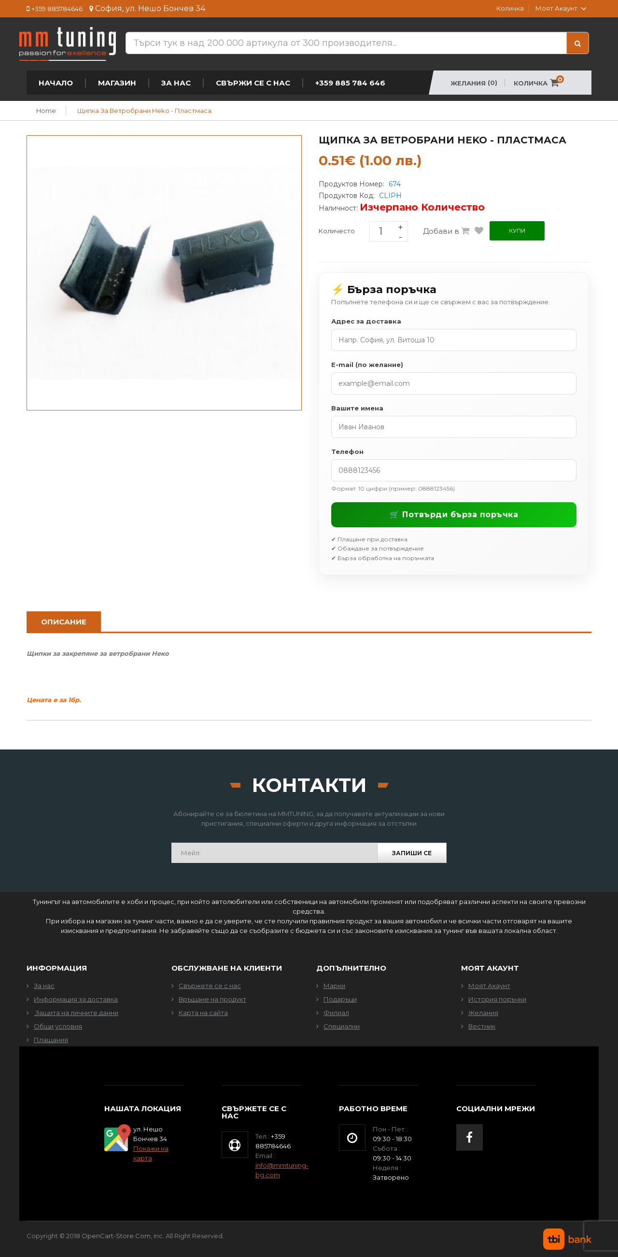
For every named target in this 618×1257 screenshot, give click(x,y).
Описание (63, 621)
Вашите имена (357, 408)
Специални (341, 1026)
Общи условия (58, 1026)
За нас (44, 985)
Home (46, 110)
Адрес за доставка (366, 321)
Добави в (446, 231)
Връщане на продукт (212, 999)
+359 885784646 (57, 9)
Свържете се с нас (210, 985)
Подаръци (340, 999)
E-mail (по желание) (367, 364)
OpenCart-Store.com (116, 1236)
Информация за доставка (76, 999)
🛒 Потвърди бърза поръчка (454, 514)
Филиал (336, 1013)
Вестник (481, 1026)
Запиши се (412, 853)
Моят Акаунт (489, 985)
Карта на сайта (203, 1013)
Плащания (51, 1040)
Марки (334, 985)
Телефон (347, 451)
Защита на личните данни (76, 1013)
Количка (510, 8)
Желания (483, 1013)
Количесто (337, 231)
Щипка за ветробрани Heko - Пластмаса (144, 110)
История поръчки (497, 999)
